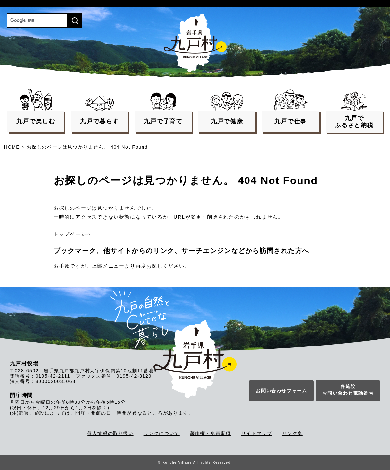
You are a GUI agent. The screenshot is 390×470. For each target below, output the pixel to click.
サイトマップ (256, 433)
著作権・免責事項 (210, 433)
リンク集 (292, 433)
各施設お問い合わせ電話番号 (348, 390)
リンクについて (162, 433)
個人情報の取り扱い (110, 433)
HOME (12, 147)
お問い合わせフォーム (281, 391)
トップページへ (73, 234)
